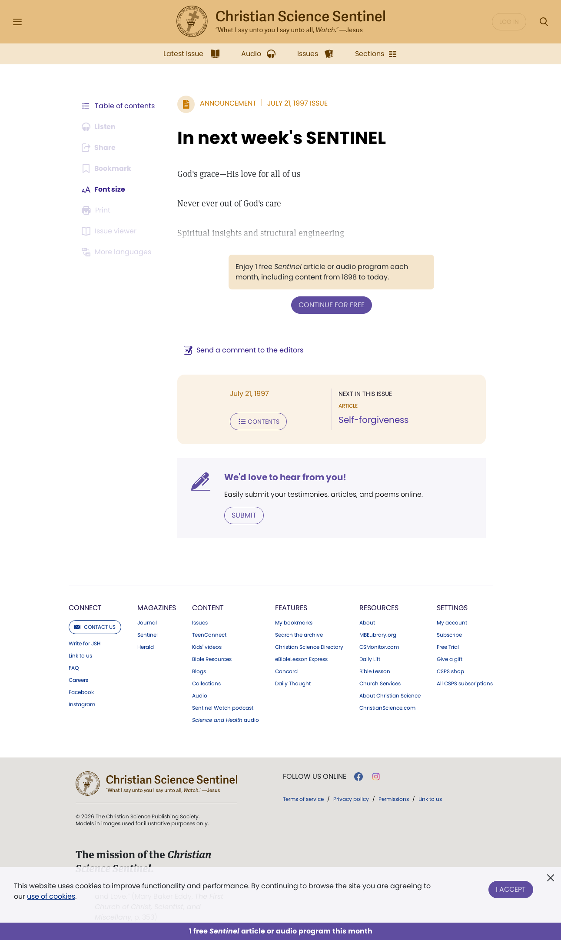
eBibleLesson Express (301, 659)
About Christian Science (390, 695)
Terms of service (303, 799)
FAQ (74, 668)
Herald (145, 647)
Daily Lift (369, 659)
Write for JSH (84, 643)
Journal (147, 622)
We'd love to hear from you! (285, 477)
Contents (258, 421)
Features (291, 608)
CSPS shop (450, 671)
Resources (378, 608)
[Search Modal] (543, 22)
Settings (452, 608)
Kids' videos (207, 647)
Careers (78, 680)
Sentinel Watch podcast (222, 708)
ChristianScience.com (387, 708)
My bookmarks (293, 622)
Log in (509, 21)
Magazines (156, 608)
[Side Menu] (17, 22)
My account (452, 622)
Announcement (228, 103)
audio (225, 720)
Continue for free (332, 305)
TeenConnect (209, 635)
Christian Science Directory (309, 647)
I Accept (511, 889)
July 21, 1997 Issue (297, 103)
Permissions (393, 799)
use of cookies (51, 896)
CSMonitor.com (379, 647)
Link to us (80, 655)
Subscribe (449, 635)
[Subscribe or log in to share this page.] (99, 147)
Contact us (95, 627)
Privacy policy (351, 799)
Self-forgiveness (373, 420)
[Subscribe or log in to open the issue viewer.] (110, 231)
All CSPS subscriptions (465, 683)
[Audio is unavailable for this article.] (99, 126)
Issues (200, 622)
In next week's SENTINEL (281, 138)
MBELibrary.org (377, 635)
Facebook (81, 692)
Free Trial (448, 647)
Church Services (380, 683)
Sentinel (147, 635)
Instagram (82, 704)
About (367, 622)
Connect (85, 608)
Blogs (199, 671)
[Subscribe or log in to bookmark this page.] (107, 168)
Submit (244, 515)
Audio (199, 695)
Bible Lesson (374, 671)
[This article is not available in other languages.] (118, 252)
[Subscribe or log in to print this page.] (97, 210)
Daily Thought (293, 683)
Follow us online (314, 776)
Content (208, 608)
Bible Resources (212, 659)
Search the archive (299, 635)
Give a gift (449, 659)
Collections (206, 683)
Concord (286, 671)
